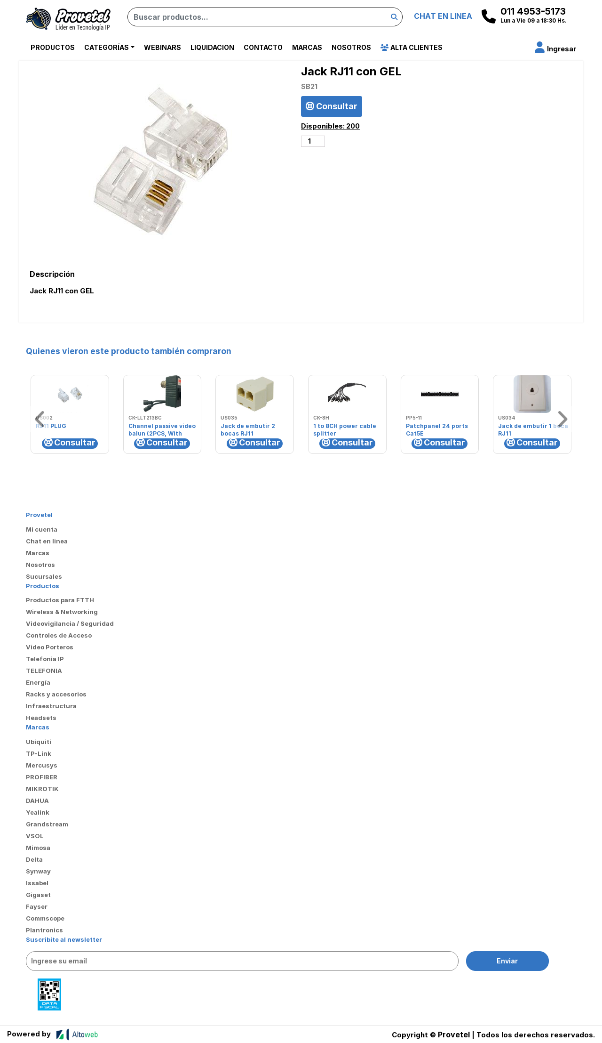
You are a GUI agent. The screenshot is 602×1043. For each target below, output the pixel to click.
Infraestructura (51, 706)
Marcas (307, 47)
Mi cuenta (41, 529)
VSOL (35, 836)
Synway (38, 871)
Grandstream (47, 824)
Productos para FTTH (60, 600)
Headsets (41, 717)
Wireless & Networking (62, 611)
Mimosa (38, 847)
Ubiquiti (38, 741)
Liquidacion (212, 47)
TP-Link (38, 753)
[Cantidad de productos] (313, 141)
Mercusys (41, 765)
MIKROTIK (42, 788)
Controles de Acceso (59, 635)
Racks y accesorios (56, 694)
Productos (53, 47)
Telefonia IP (45, 659)
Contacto (263, 47)
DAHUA (37, 800)
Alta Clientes (411, 47)
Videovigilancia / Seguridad (70, 623)
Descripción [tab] (52, 274)
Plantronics (44, 930)
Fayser (37, 906)
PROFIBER (41, 777)
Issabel (37, 883)
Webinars (162, 47)
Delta (34, 859)
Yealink (37, 812)
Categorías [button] (106, 47)
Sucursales (44, 576)
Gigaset (38, 894)
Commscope (45, 918)
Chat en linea (47, 541)
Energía (38, 682)
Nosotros (351, 47)
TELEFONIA (44, 670)
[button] (555, 49)
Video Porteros (49, 647)
